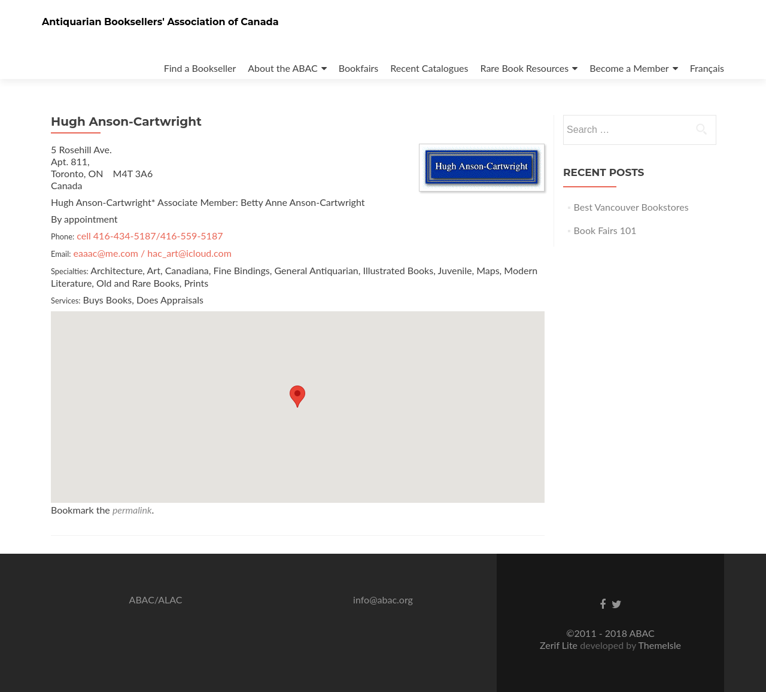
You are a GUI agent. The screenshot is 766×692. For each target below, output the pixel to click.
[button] (297, 397)
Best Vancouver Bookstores (631, 207)
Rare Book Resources (525, 68)
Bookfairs (359, 68)
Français (707, 68)
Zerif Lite (560, 645)
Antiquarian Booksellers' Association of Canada (160, 22)
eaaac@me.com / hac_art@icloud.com (153, 253)
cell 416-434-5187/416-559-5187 (150, 235)
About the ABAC (283, 68)
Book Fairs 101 (605, 230)
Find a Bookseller (200, 68)
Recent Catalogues (429, 68)
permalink (132, 509)
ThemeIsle (659, 645)
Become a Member (628, 68)
